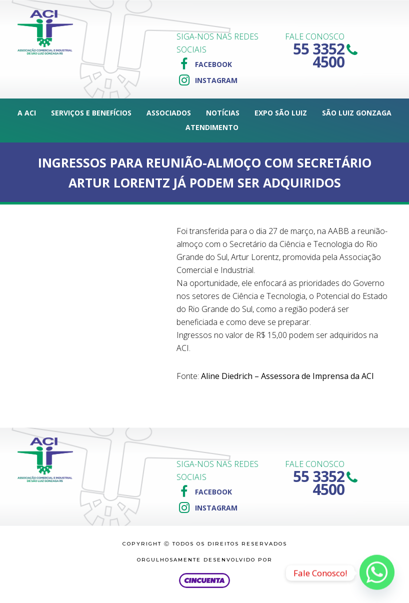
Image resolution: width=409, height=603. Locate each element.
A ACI (27, 113)
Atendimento (212, 127)
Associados (168, 113)
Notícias (223, 113)
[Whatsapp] (377, 573)
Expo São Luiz (280, 113)
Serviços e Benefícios (91, 113)
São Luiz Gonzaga (357, 113)
